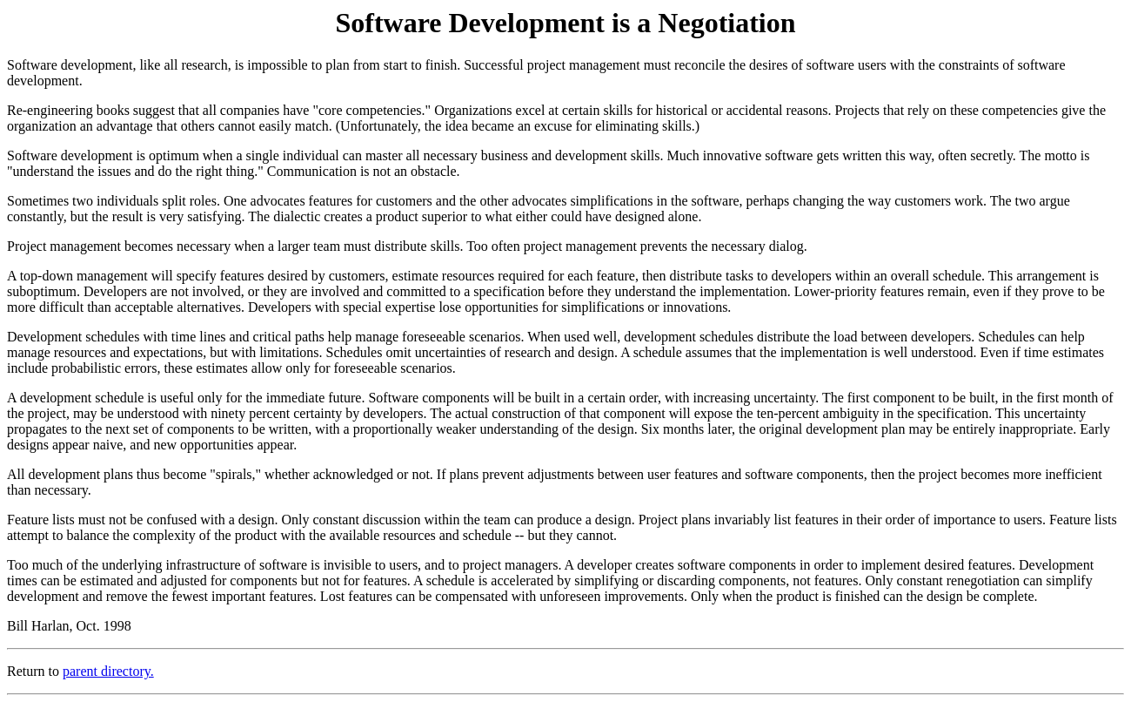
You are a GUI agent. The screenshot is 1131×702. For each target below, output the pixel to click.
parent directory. (108, 671)
